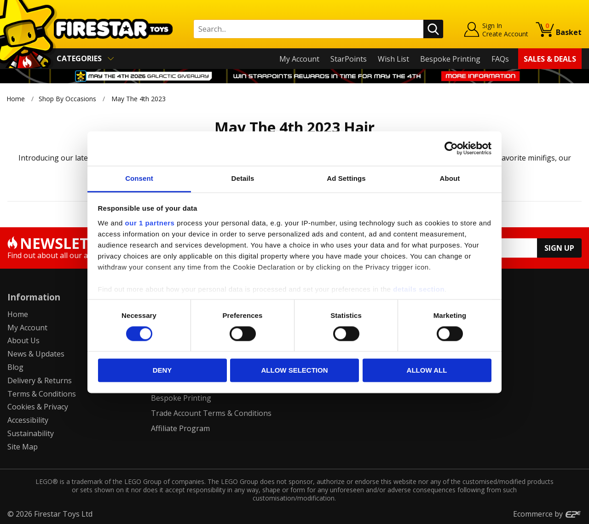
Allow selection (294, 370)
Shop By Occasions (67, 98)
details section (419, 289)
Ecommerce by (547, 514)
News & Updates (35, 354)
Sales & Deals (550, 59)
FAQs (500, 59)
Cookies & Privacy (37, 407)
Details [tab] (242, 178)
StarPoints (348, 59)
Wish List (393, 59)
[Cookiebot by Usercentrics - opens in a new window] (451, 148)
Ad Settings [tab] (346, 178)
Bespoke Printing (450, 59)
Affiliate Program (180, 428)
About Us (23, 340)
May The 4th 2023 (138, 98)
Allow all (427, 370)
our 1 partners (150, 223)
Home (15, 98)
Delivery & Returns (39, 380)
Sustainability (30, 433)
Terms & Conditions (41, 394)
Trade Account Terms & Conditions (211, 413)
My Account (299, 59)
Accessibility (27, 420)
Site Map (22, 447)
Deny (162, 370)
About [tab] (450, 178)
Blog (15, 367)
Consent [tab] (139, 178)
